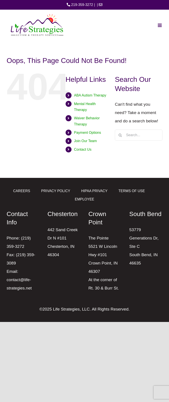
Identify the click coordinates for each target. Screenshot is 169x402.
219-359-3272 (80, 5)
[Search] (120, 135)
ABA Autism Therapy (90, 95)
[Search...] (138, 135)
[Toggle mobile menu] (160, 25)
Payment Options (87, 132)
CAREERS (21, 191)
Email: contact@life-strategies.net (19, 279)
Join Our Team (85, 141)
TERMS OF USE (131, 191)
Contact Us (82, 149)
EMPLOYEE (84, 199)
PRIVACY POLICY (55, 191)
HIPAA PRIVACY (94, 191)
